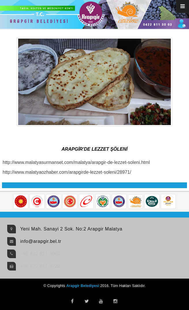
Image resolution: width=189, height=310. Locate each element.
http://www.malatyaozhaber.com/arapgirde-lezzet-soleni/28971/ (67, 172)
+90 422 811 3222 (40, 266)
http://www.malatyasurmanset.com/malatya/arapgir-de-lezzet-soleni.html (76, 162)
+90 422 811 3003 (40, 253)
